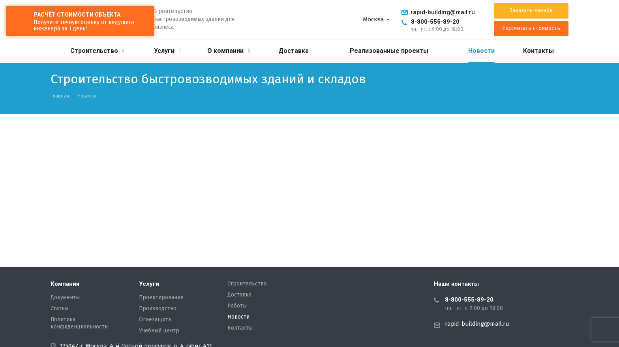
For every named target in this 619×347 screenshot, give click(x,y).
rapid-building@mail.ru (443, 12)
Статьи (59, 308)
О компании (228, 50)
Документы (65, 297)
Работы (237, 306)
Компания (65, 283)
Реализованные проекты (389, 50)
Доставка (293, 50)
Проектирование (161, 297)
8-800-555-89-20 (435, 21)
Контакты (538, 50)
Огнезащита (155, 320)
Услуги (167, 50)
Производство (157, 308)
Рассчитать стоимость (531, 28)
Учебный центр (159, 331)
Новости (481, 50)
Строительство (97, 50)
